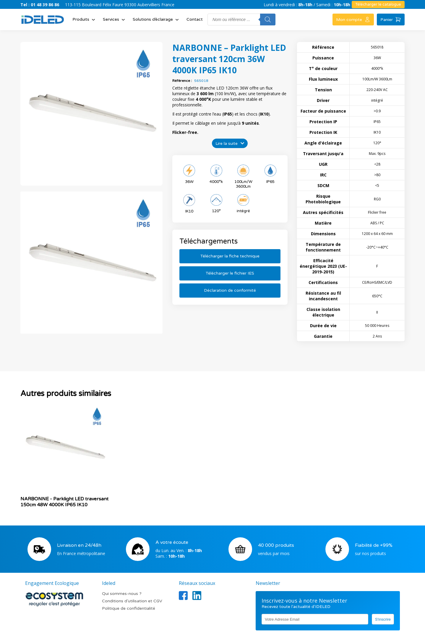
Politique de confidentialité (128, 608)
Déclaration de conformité (230, 290)
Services (114, 19)
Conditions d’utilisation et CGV (132, 601)
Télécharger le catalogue (378, 4)
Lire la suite (226, 143)
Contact (194, 19)
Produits (84, 19)
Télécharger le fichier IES (230, 273)
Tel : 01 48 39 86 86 (39, 4)
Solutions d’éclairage (156, 19)
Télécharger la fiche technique (229, 256)
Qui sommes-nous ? (122, 593)
